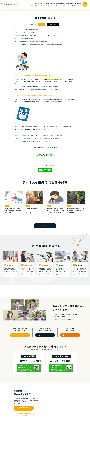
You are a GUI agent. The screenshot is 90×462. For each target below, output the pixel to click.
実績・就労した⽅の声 (76, 6)
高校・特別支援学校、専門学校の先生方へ (65, 3)
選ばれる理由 (34, 6)
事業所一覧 (52, 3)
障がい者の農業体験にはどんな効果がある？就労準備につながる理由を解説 (75, 210)
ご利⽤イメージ (66, 6)
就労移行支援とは (38, 3)
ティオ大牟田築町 (53, 24)
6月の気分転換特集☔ (31, 208)
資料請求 (10, 265)
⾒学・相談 (28, 265)
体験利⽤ (45, 265)
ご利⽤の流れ (46, 3)
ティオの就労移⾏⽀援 (44, 6)
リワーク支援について (55, 6)
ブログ (41, 24)
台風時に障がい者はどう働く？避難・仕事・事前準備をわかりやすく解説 (13, 210)
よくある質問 (78, 3)
